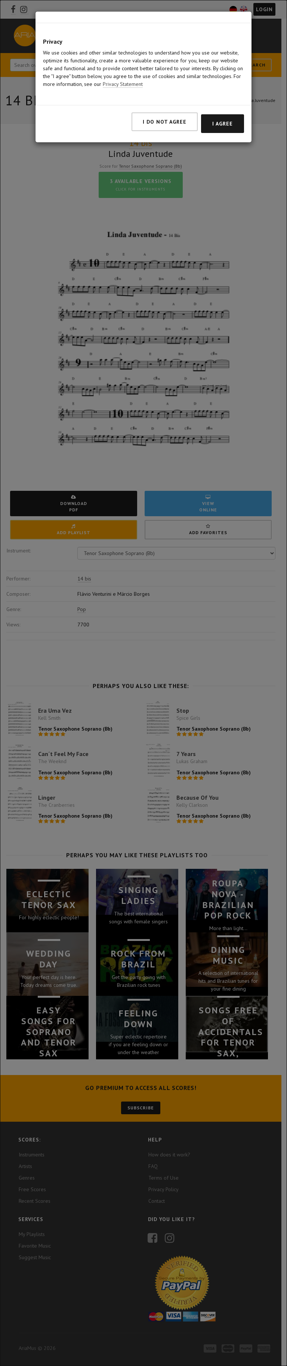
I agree (222, 123)
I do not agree (164, 121)
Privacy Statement (123, 84)
